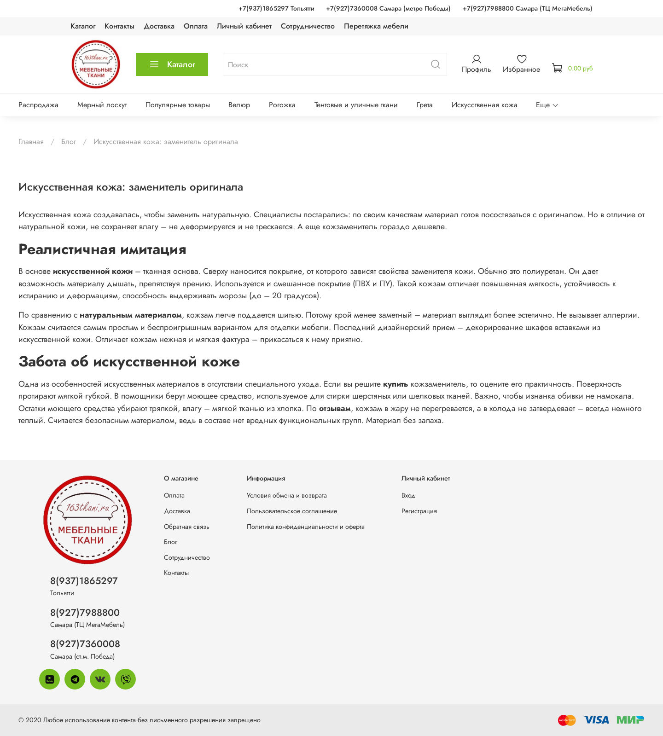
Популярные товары (177, 104)
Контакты (119, 26)
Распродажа (38, 104)
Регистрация (419, 511)
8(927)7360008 (85, 644)
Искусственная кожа (485, 104)
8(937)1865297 (84, 581)
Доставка (159, 26)
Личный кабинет (244, 26)
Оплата (196, 26)
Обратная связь (186, 526)
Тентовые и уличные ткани (356, 104)
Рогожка (282, 104)
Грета (425, 104)
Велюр (239, 104)
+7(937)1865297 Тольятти (276, 8)
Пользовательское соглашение (292, 511)
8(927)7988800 (85, 613)
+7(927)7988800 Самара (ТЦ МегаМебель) (528, 8)
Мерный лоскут (102, 104)
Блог (68, 141)
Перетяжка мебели (376, 26)
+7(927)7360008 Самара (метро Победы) (388, 8)
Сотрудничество (308, 26)
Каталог (82, 26)
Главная (31, 141)
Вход (408, 495)
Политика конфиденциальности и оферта (306, 526)
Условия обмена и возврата (287, 495)
